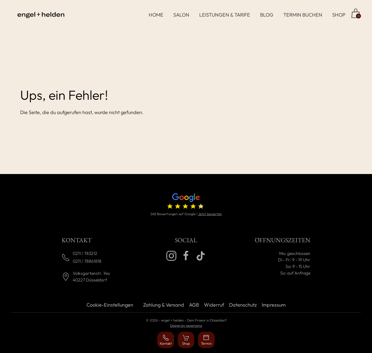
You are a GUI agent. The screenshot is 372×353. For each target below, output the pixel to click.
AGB (194, 305)
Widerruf (214, 305)
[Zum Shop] (355, 13)
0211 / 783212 (85, 253)
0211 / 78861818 (87, 261)
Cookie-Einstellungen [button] (110, 305)
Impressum (273, 305)
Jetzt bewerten (210, 214)
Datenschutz (243, 305)
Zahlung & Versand (163, 305)
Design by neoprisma (186, 325)
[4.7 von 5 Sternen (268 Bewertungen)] (186, 202)
